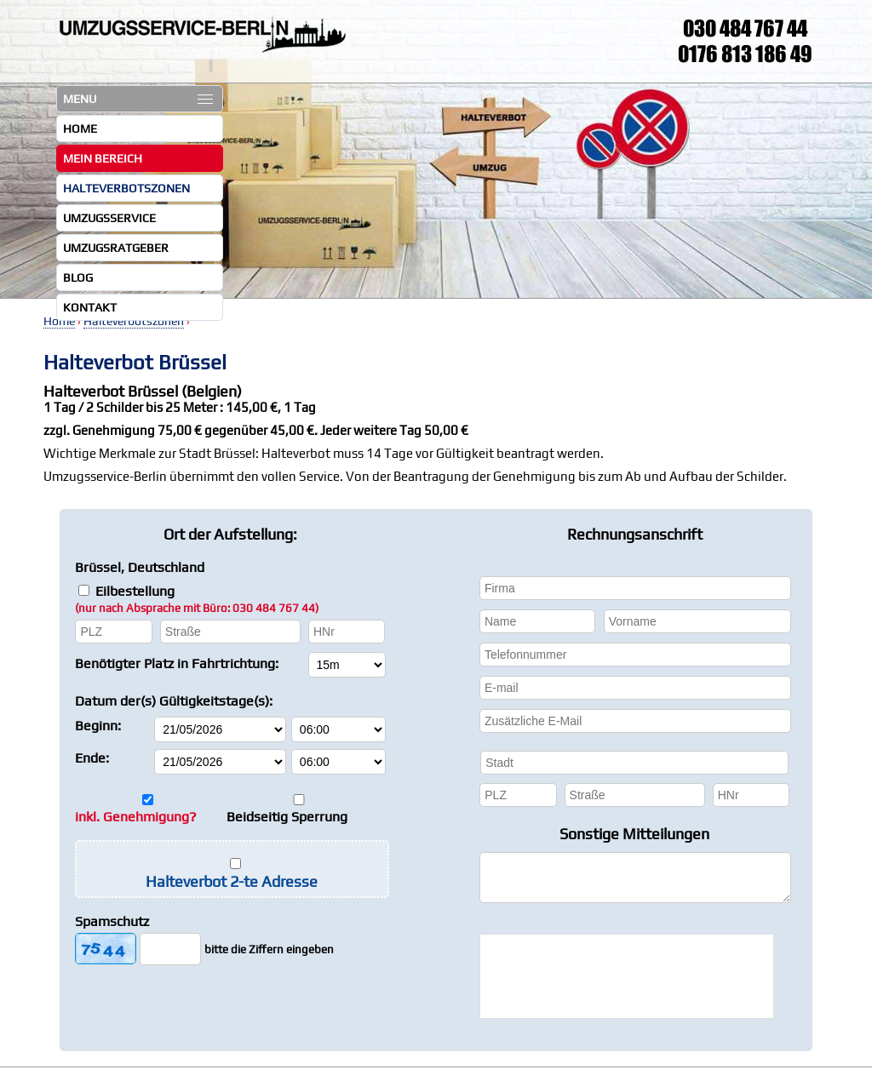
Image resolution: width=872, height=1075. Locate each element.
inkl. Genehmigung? (136, 817)
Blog (78, 277)
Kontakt (90, 307)
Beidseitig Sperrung (287, 817)
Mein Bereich (102, 158)
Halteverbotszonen (126, 188)
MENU (138, 98)
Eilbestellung (196, 599)
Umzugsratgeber (116, 247)
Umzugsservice (109, 218)
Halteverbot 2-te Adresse (232, 881)
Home (80, 128)
